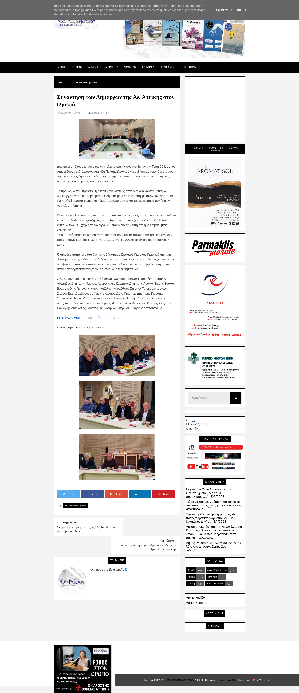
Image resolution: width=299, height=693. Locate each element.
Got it (241, 10)
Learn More (223, 10)
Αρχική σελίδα (195, 597)
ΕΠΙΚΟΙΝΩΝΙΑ (189, 67)
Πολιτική (191, 583)
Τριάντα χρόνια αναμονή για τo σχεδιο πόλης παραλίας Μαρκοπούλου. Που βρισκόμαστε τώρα (211, 518)
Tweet (68, 493)
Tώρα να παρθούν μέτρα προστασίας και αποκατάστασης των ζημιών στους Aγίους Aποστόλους (214, 505)
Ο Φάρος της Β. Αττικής (107, 551)
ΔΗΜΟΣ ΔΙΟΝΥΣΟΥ (215, 583)
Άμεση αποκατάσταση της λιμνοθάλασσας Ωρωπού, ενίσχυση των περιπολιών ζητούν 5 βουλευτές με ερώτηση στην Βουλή (214, 532)
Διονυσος (130, 67)
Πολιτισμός (212, 577)
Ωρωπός (192, 429)
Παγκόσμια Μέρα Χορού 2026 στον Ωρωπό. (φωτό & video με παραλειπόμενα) (210, 492)
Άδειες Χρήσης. (196, 603)
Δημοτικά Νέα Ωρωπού (75, 505)
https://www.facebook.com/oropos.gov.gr (88, 318)
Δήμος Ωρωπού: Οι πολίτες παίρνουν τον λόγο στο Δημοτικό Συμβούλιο (213, 544)
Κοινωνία (191, 577)
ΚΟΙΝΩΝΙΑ (148, 67)
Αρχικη (61, 67)
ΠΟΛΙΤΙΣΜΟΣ (167, 67)
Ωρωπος (77, 67)
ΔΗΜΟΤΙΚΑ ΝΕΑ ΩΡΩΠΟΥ (103, 67)
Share (92, 493)
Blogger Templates (227, 680)
